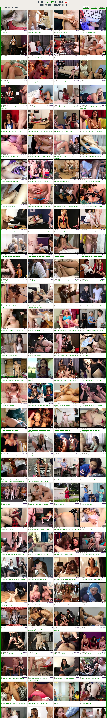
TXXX (78, 254)
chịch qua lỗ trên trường (14, 305)
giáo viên (71, 206)
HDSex (51, 30)
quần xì (76, 280)
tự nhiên (46, 131)
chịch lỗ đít (57, 280)
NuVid (25, 602)
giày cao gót (92, 231)
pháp (7, 629)
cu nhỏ (97, 554)
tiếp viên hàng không (14, 481)
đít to (83, 57)
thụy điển (101, 206)
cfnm (4, 32)
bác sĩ (86, 82)
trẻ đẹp (73, 305)
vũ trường (63, 57)
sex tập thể (39, 307)
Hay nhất (86, 7)
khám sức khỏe (12, 380)
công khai (42, 405)
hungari (18, 330)
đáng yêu (10, 256)
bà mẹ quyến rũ (4, 108)
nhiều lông (39, 156)
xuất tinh (37, 206)
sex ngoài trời (45, 156)
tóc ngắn (99, 106)
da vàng (31, 131)
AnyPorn (77, 503)
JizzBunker (76, 30)
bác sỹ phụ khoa (20, 380)
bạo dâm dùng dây (65, 405)
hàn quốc (60, 181)
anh (30, 57)
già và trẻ (95, 106)
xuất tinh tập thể (85, 430)
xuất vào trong (41, 305)
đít (82, 231)
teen (13, 82)
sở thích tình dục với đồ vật (46, 206)
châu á (4, 405)
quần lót (29, 208)
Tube (46, 2)
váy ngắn (75, 231)
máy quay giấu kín (67, 156)
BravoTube (76, 179)
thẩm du (7, 57)
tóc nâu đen (5, 131)
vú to (86, 131)
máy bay (8, 106)
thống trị (89, 57)
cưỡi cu (16, 430)
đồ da (73, 156)
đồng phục (76, 206)
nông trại (34, 380)
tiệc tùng (34, 82)
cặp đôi (60, 305)
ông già (91, 455)
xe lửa (21, 330)
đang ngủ (13, 554)
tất (78, 106)
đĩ (49, 156)
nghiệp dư (98, 380)
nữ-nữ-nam (66, 106)
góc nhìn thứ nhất (13, 629)
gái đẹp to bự (85, 703)
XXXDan (25, 30)
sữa (64, 32)
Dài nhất (102, 7)
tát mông (101, 330)
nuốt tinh (3, 232)
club (59, 57)
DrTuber (77, 702)
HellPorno (103, 30)
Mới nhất (94, 7)
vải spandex (83, 108)
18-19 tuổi (45, 181)
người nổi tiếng (6, 280)
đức (93, 430)
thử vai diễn (58, 405)
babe (56, 131)
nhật (7, 355)
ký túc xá (8, 653)
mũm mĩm (60, 106)
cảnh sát (97, 305)
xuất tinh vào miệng (10, 231)
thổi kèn (35, 455)
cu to (83, 131)
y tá (97, 57)
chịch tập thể (35, 430)
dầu (66, 32)
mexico (99, 629)
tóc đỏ (2, 307)
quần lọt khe (61, 504)
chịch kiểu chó (88, 330)
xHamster (103, 229)
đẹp (82, 629)
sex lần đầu (8, 206)
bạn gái (90, 479)
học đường (60, 206)
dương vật (8, 504)
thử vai (72, 405)
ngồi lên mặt (61, 256)
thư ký (94, 32)
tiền (93, 330)
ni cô (36, 653)
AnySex (25, 552)
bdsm (83, 206)
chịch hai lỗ (66, 280)
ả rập (83, 604)
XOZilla (77, 204)
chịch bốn (87, 305)
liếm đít (30, 504)
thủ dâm (66, 82)
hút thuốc (82, 406)
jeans (86, 156)
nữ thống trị (37, 57)
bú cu (13, 131)
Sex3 (78, 105)
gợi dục (42, 57)
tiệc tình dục (66, 181)
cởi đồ (38, 82)
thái (6, 32)
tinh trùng (99, 156)
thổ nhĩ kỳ (94, 604)
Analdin (51, 378)
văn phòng (12, 57)
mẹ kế (24, 629)
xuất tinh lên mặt (57, 406)
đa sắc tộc (12, 455)
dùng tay (72, 131)
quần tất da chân (21, 703)
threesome (75, 355)
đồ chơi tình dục (31, 630)
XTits (104, 304)
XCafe (51, 677)
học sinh (66, 206)
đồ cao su (96, 206)
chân (86, 32)
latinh (95, 629)
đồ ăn (21, 231)
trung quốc (34, 32)
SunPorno (24, 453)
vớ (20, 131)
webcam (69, 305)
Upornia (25, 503)
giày (75, 653)
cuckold (7, 455)
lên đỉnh (39, 32)
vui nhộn (60, 32)
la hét (17, 181)
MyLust (51, 428)
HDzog (25, 478)
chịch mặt (72, 280)
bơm (37, 106)
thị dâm (21, 57)
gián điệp (50, 231)
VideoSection (76, 55)
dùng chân (90, 32)
